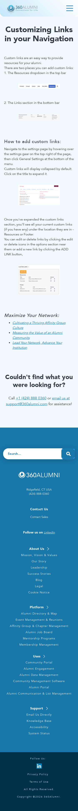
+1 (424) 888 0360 (31, 398)
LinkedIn (49, 532)
